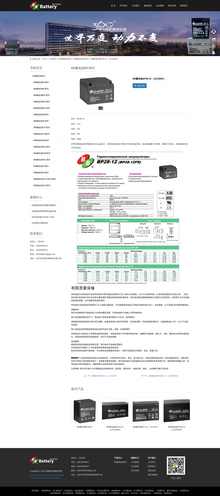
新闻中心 (135, 458)
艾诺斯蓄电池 (55, 493)
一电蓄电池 (160, 491)
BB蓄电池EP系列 (41, 121)
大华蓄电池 (127, 491)
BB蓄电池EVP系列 (42, 127)
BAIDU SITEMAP (54, 475)
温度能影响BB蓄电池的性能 (44, 211)
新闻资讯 (148, 5)
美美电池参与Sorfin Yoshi (43, 217)
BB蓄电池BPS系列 (42, 102)
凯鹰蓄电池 (80, 493)
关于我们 (124, 5)
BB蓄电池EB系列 (41, 114)
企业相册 (160, 5)
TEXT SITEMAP (54, 478)
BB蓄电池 (168, 493)
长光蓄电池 (138, 491)
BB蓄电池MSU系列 (42, 160)
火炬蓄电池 (184, 491)
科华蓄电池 (102, 493)
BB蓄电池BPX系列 (42, 108)
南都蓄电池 (116, 491)
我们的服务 (153, 475)
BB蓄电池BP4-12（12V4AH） (105, 376)
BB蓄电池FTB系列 (42, 134)
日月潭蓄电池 (113, 493)
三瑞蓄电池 (157, 493)
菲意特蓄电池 (68, 493)
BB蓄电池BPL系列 (42, 95)
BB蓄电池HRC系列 (42, 185)
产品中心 (118, 458)
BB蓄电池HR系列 (41, 140)
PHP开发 (134, 493)
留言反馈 (172, 5)
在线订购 (139, 86)
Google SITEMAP (37, 475)
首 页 (113, 5)
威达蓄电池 (79, 491)
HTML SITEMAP (38, 478)
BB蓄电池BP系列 (81, 59)
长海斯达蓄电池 (103, 491)
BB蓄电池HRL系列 (42, 147)
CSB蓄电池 (149, 491)
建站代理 (125, 493)
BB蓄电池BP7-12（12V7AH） (146, 427)
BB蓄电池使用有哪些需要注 (44, 205)
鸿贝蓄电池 (91, 493)
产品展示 (136, 5)
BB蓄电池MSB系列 (42, 153)
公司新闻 (135, 462)
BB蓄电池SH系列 (41, 172)
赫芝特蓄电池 (172, 491)
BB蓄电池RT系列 (41, 166)
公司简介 (152, 462)
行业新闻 (135, 466)
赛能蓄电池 (46, 491)
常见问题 (135, 470)
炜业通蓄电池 (145, 493)
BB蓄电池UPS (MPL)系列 (45, 179)
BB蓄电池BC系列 (41, 82)
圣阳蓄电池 (90, 491)
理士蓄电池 (57, 491)
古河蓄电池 (68, 491)
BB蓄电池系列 (65, 59)
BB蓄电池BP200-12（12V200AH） (164, 376)
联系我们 (184, 5)
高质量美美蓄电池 (40, 223)
